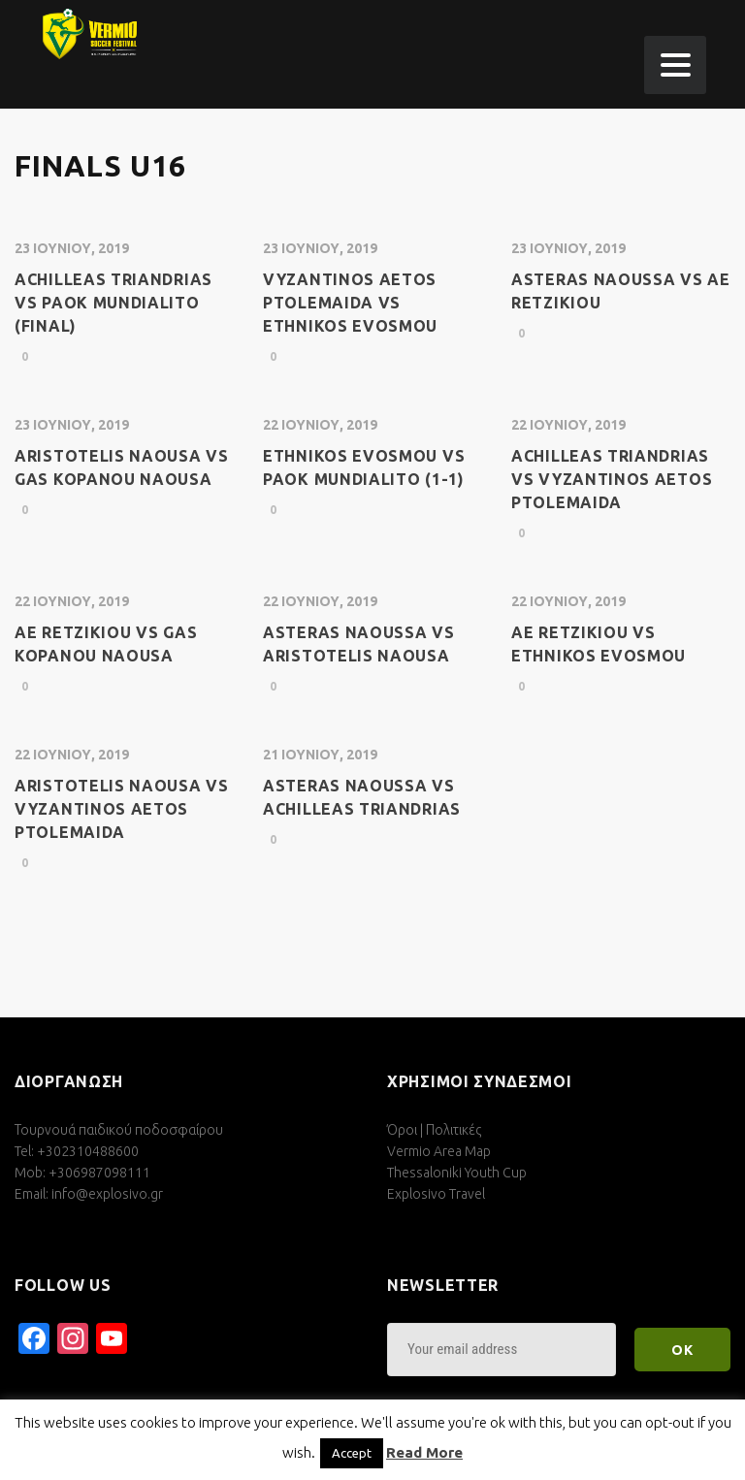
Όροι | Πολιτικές (434, 1130)
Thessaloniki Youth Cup (457, 1172)
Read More (424, 1452)
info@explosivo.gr (107, 1194)
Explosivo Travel (436, 1194)
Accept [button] (352, 1453)
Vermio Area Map (439, 1151)
